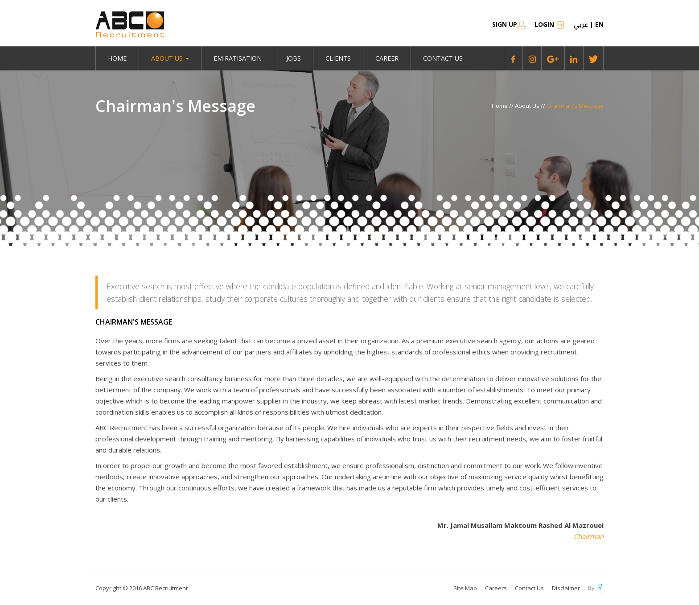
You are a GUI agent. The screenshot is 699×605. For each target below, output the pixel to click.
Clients (338, 58)
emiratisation (238, 58)
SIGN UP (509, 24)
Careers (496, 588)
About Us (528, 106)
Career (387, 58)
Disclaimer (566, 588)
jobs (293, 58)
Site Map (465, 588)
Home (117, 58)
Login (550, 24)
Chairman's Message (575, 106)
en (599, 24)
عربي (580, 24)
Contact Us (443, 58)
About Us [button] (170, 58)
